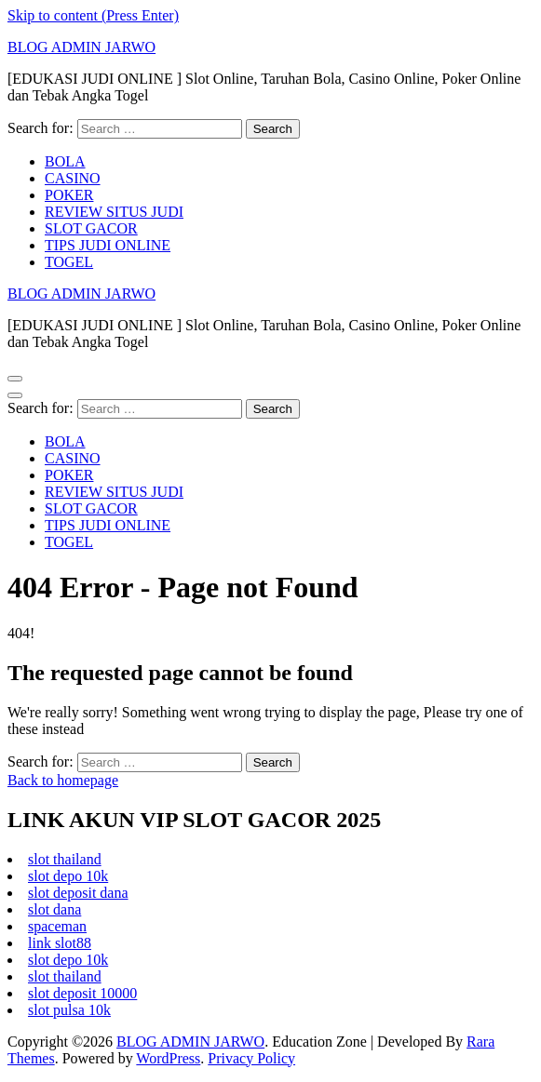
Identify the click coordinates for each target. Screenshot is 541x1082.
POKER (69, 195)
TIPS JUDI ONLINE (107, 245)
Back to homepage (62, 780)
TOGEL (69, 262)
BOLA (65, 161)
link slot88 (59, 943)
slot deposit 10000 (82, 993)
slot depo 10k (68, 876)
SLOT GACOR (91, 228)
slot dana (54, 909)
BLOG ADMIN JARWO (81, 47)
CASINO (73, 178)
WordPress (168, 1058)
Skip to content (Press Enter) (93, 15)
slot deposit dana (78, 893)
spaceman (57, 926)
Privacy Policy (251, 1058)
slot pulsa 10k (69, 1010)
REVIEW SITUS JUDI (114, 212)
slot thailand (64, 859)
